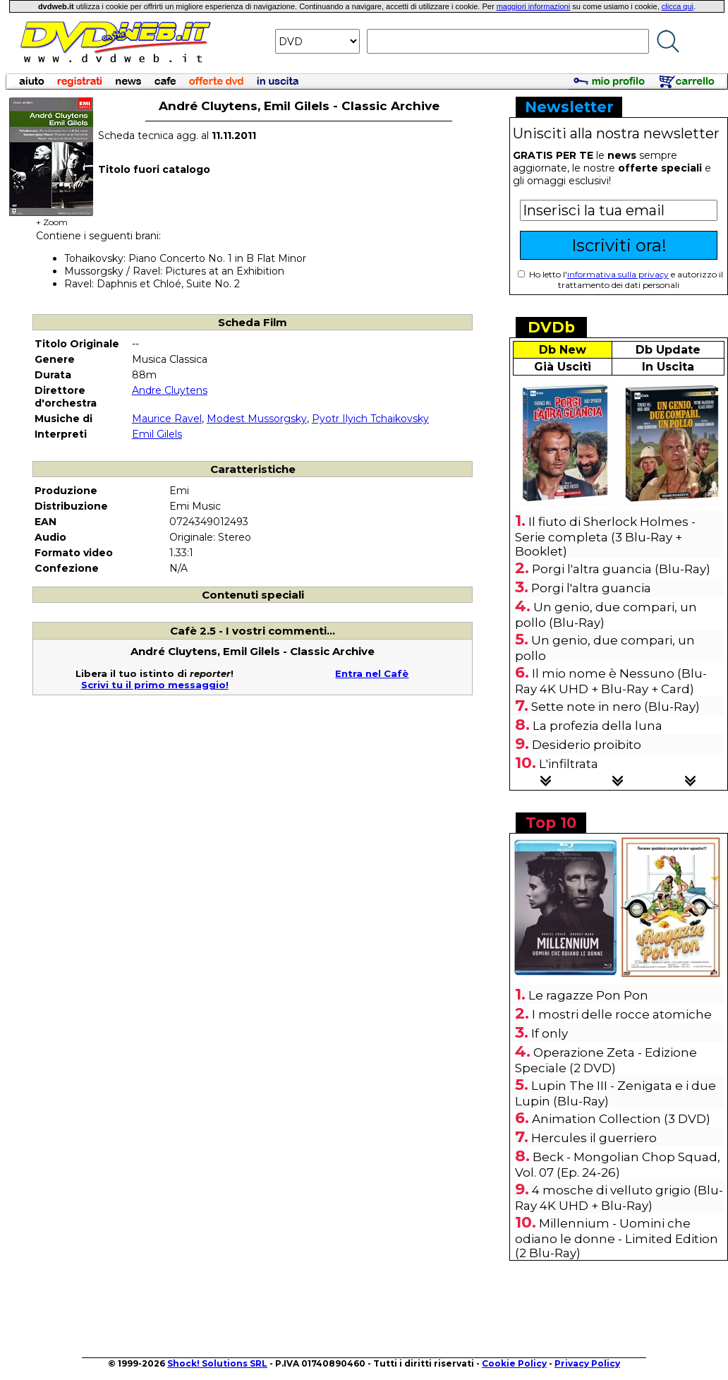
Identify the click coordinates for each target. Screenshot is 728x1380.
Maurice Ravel (167, 418)
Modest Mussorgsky (257, 418)
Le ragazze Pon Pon (588, 995)
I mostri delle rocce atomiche (622, 1014)
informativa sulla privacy (618, 274)
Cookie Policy (514, 1363)
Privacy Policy (587, 1363)
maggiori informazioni (534, 6)
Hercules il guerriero (594, 1138)
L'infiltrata (568, 764)
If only (549, 1033)
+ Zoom (51, 217)
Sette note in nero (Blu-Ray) (615, 707)
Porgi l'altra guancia (591, 588)
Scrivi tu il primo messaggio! (155, 684)
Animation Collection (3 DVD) (621, 1119)
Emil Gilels (157, 434)
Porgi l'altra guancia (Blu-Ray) (621, 569)
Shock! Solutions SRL (217, 1363)
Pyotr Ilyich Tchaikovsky (370, 418)
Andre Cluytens (169, 390)
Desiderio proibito (586, 745)
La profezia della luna (597, 726)
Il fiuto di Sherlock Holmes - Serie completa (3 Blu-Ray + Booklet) (605, 536)
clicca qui (677, 6)
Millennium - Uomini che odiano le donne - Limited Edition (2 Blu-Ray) (616, 1238)
